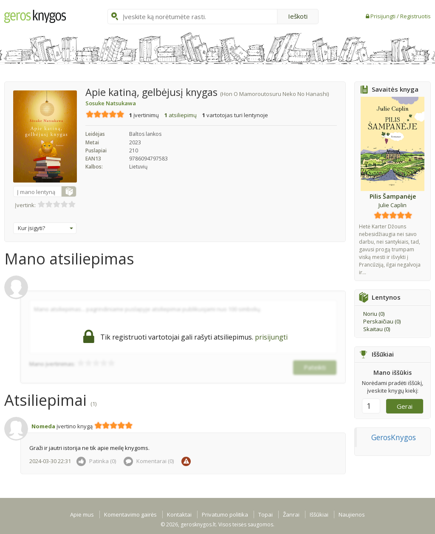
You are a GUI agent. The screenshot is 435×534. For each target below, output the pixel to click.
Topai (265, 514)
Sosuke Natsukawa (110, 103)
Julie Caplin (393, 205)
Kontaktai (179, 514)
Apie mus (82, 514)
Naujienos (352, 514)
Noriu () (373, 314)
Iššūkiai (319, 514)
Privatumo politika (225, 514)
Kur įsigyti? (45, 228)
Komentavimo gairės (130, 514)
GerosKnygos (393, 437)
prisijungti (271, 337)
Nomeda (43, 426)
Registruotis (415, 16)
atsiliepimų (180, 115)
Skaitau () (376, 329)
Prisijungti (383, 16)
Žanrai (291, 514)
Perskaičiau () (382, 321)
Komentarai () (149, 461)
